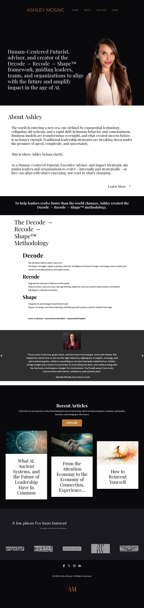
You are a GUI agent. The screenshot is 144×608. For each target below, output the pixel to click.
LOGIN (115, 10)
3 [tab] (76, 382)
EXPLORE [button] (72, 422)
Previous (1, 355)
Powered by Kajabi (72, 601)
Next (142, 355)
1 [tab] (67, 382)
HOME (75, 10)
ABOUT (87, 10)
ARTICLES (101, 10)
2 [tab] (72, 382)
